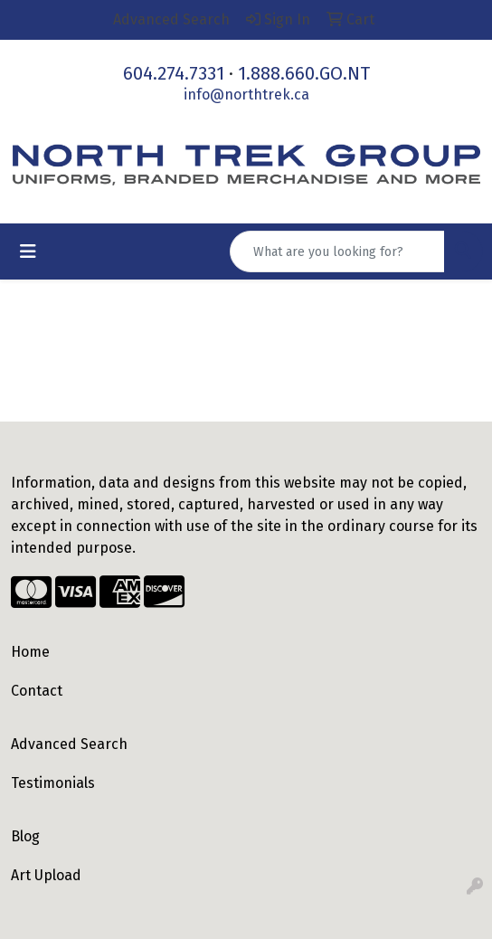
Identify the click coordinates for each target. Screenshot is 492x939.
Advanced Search (69, 744)
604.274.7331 (173, 73)
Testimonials (53, 783)
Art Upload (46, 875)
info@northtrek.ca (246, 94)
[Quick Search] (337, 251)
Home (30, 651)
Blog (25, 836)
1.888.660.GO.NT (304, 73)
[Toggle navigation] (28, 251)
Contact (36, 690)
